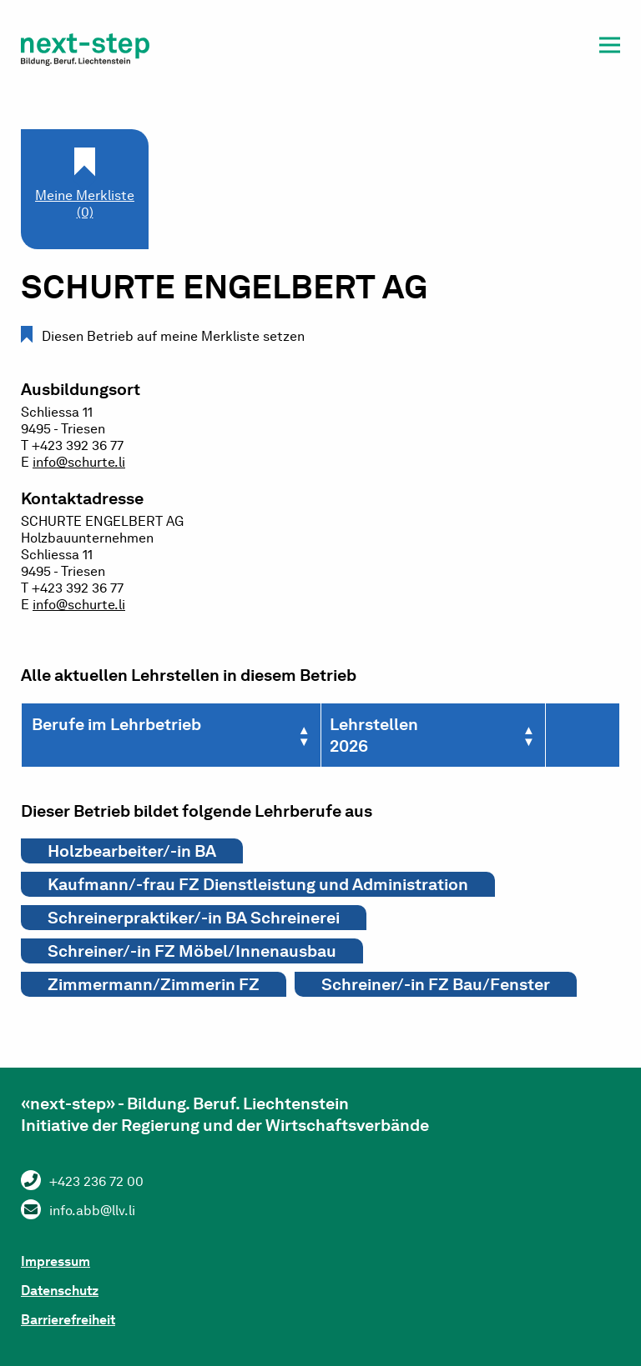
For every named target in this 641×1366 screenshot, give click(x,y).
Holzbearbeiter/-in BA (132, 851)
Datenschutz (59, 1290)
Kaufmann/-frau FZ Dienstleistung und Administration (258, 884)
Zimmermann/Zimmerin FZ (154, 984)
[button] (609, 48)
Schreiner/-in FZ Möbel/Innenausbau (192, 951)
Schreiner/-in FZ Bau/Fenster (435, 984)
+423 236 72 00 (96, 1181)
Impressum (55, 1261)
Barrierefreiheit (68, 1320)
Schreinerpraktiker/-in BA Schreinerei (194, 918)
